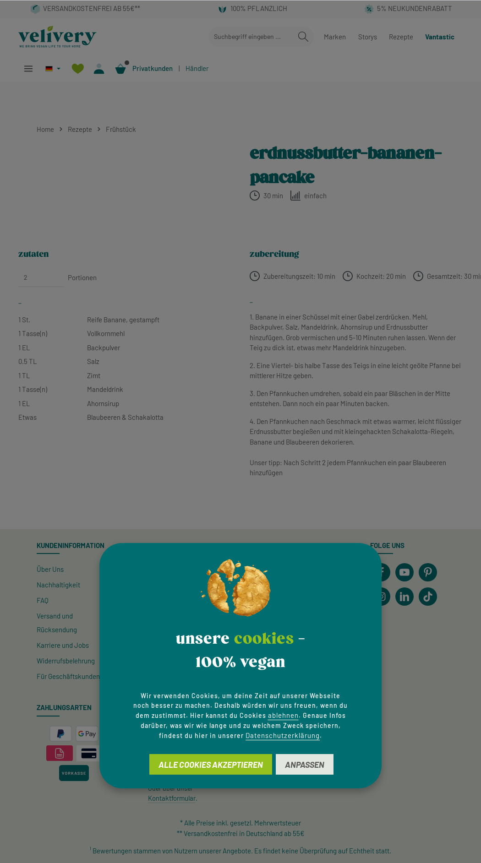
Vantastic (439, 37)
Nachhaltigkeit (58, 585)
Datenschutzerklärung (283, 735)
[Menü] (28, 68)
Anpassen (304, 765)
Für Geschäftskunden (68, 676)
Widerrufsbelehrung (66, 661)
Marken (335, 37)
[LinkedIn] (404, 596)
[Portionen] (41, 277)
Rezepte (401, 37)
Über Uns (50, 569)
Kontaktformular (172, 798)
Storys (367, 37)
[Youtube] (404, 572)
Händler (197, 68)
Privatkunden (152, 68)
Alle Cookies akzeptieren (211, 765)
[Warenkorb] (121, 68)
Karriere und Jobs (63, 645)
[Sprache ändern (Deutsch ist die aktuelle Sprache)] (53, 68)
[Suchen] (303, 37)
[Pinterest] (428, 572)
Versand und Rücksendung (57, 623)
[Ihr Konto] (99, 68)
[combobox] (250, 37)
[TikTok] (428, 596)
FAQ (43, 600)
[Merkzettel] (77, 68)
